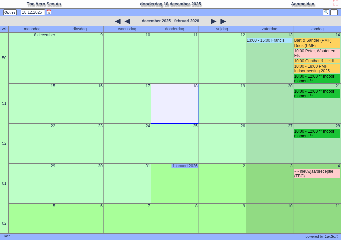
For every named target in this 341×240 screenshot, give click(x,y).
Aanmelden (302, 3)
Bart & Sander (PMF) (312, 40)
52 (4, 143)
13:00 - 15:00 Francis (265, 40)
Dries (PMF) (305, 45)
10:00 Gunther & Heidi (314, 61)
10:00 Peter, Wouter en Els (314, 53)
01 (4, 183)
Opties (10, 12)
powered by (321, 236)
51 (4, 103)
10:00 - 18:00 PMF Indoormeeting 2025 (312, 68)
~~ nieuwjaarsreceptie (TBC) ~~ (313, 173)
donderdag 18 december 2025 (170, 3)
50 (4, 58)
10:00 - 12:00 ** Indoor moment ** (314, 78)
